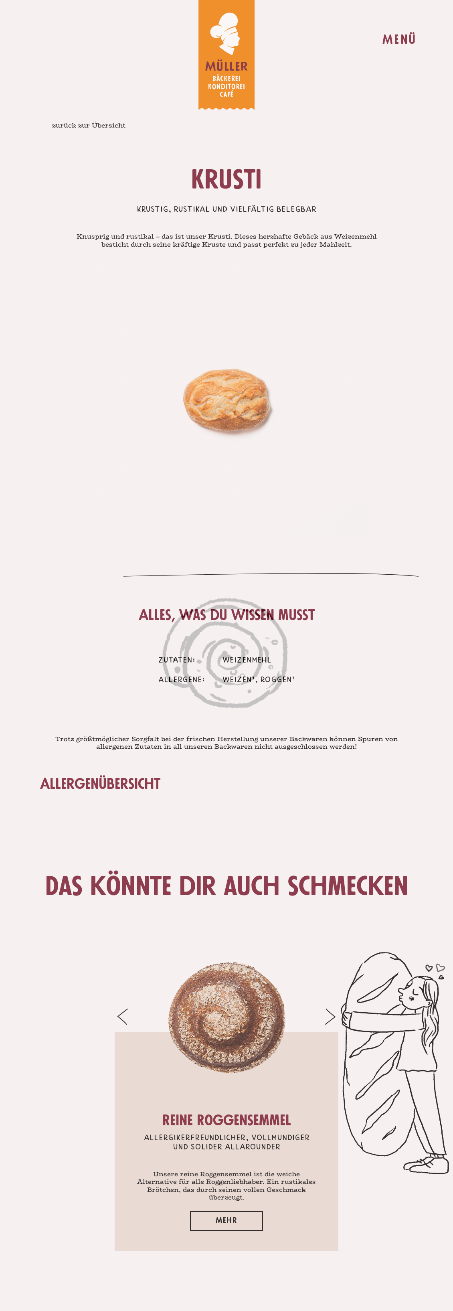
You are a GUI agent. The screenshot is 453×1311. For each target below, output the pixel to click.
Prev (88, 392)
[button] (91, 1017)
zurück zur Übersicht (88, 125)
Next (365, 392)
